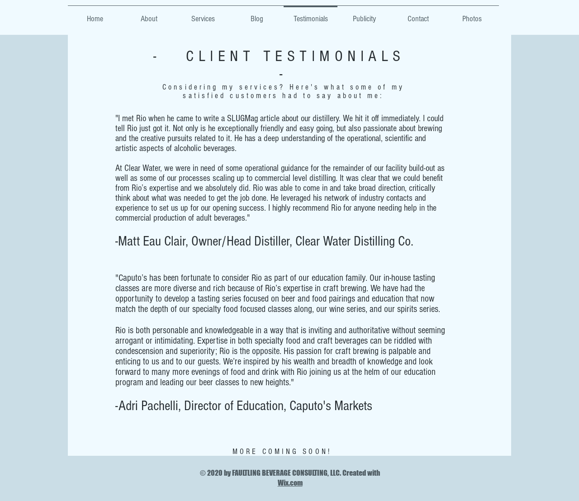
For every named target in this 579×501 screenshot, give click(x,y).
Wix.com (290, 482)
